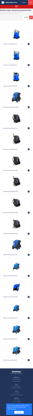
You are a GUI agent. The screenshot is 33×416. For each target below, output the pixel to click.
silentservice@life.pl (16, 401)
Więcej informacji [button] (12, 409)
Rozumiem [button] (19, 412)
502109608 (17, 400)
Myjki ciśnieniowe (18, 12)
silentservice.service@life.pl (16, 395)
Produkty (24, 2)
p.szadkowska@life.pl (17, 388)
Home (7, 12)
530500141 (17, 393)
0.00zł (26, 17)
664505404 (17, 386)
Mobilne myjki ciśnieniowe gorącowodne (9, 13)
